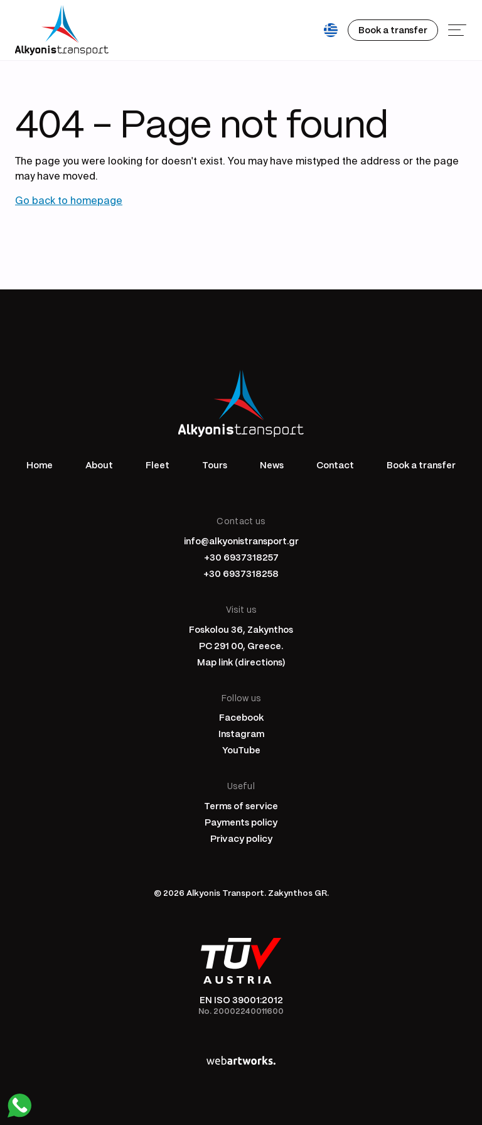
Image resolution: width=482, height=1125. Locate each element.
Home (39, 464)
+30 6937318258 (241, 573)
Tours (214, 464)
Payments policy (241, 821)
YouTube (241, 749)
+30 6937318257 (241, 556)
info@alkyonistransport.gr (241, 540)
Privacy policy (241, 838)
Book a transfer (421, 464)
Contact (335, 464)
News (272, 464)
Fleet (157, 464)
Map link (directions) (241, 661)
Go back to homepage (68, 201)
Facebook (241, 716)
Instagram (241, 733)
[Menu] (457, 30)
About (99, 464)
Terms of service (241, 805)
